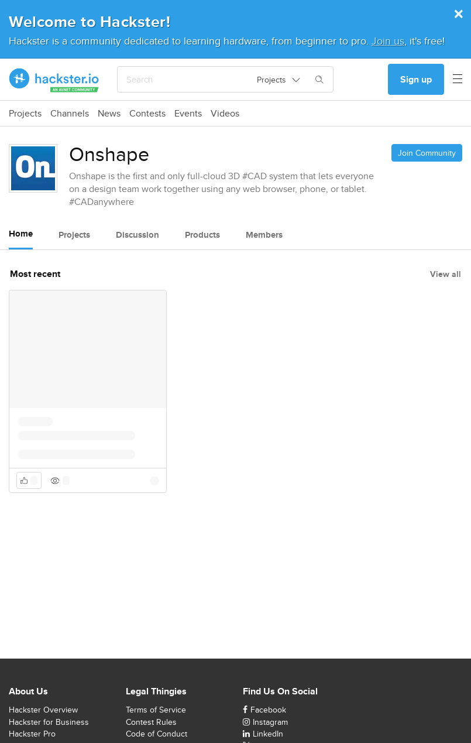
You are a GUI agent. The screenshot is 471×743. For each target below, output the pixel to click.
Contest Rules (151, 722)
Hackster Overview (43, 709)
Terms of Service (156, 709)
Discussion (137, 234)
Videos (225, 113)
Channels (69, 113)
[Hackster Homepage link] (54, 79)
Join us (388, 40)
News (109, 113)
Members (264, 234)
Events (188, 113)
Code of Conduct (156, 733)
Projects (25, 113)
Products (202, 234)
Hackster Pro (32, 733)
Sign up (416, 79)
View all (445, 274)
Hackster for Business (49, 722)
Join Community (427, 153)
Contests (147, 113)
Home (21, 233)
